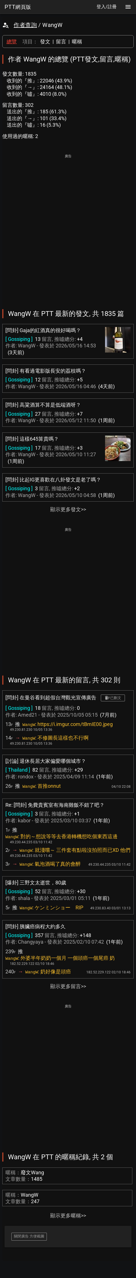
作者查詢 (25, 25)
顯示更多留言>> (68, 986)
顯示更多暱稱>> (68, 1215)
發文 (45, 41)
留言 (61, 41)
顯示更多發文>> (68, 509)
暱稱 (77, 41)
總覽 (12, 41)
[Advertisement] (68, 228)
